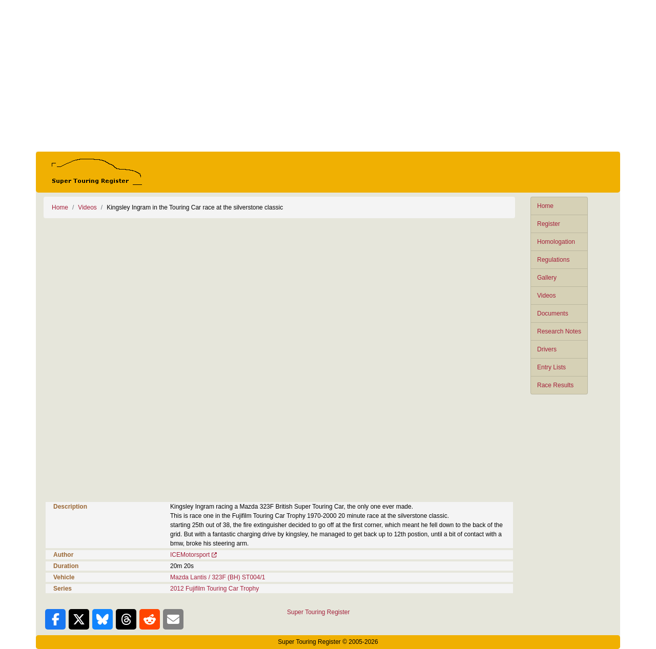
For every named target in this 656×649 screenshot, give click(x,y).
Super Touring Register (318, 612)
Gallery (547, 277)
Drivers (547, 349)
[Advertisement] (328, 76)
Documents (552, 313)
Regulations (553, 259)
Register (548, 223)
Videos (546, 295)
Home (545, 206)
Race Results (555, 385)
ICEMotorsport (190, 554)
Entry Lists (551, 367)
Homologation (556, 241)
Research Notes (559, 331)
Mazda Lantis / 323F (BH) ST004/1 (217, 577)
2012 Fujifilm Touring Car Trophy (214, 588)
